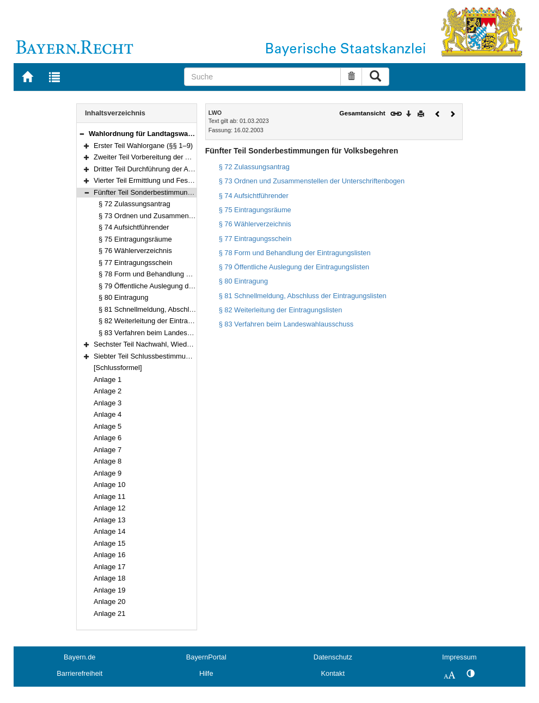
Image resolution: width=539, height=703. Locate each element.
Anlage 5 (107, 426)
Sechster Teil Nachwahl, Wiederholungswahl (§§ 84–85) (181, 344)
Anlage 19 (109, 590)
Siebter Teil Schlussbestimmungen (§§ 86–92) (165, 356)
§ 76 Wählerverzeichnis (135, 250)
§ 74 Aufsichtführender (134, 227)
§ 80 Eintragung (123, 297)
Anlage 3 (107, 403)
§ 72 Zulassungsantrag (134, 204)
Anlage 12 (109, 508)
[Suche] (262, 76)
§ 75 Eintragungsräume (135, 239)
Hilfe (206, 673)
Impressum (459, 657)
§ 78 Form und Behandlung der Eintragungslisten (175, 274)
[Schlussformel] (118, 367)
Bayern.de (79, 657)
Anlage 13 (109, 520)
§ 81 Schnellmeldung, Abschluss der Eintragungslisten (183, 309)
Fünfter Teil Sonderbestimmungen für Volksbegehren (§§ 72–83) (194, 192)
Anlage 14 (109, 531)
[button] (81, 134)
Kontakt (333, 673)
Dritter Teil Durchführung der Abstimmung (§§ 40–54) (176, 169)
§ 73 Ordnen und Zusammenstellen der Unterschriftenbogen (193, 216)
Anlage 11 (109, 496)
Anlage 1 (107, 379)
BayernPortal (206, 657)
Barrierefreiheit (79, 673)
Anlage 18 (109, 578)
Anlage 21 (109, 613)
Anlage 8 (107, 461)
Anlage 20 (109, 601)
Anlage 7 (107, 450)
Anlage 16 (109, 555)
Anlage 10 (109, 484)
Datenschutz (333, 657)
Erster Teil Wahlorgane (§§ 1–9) (143, 145)
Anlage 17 (109, 567)
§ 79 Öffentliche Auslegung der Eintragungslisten (175, 286)
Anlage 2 (107, 391)
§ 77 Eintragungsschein (135, 262)
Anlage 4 (107, 414)
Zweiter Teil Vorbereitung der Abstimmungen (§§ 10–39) (181, 157)
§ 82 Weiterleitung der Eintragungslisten (161, 321)
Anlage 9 (107, 473)
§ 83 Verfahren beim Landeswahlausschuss (167, 333)
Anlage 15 (109, 543)
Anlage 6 (107, 438)
